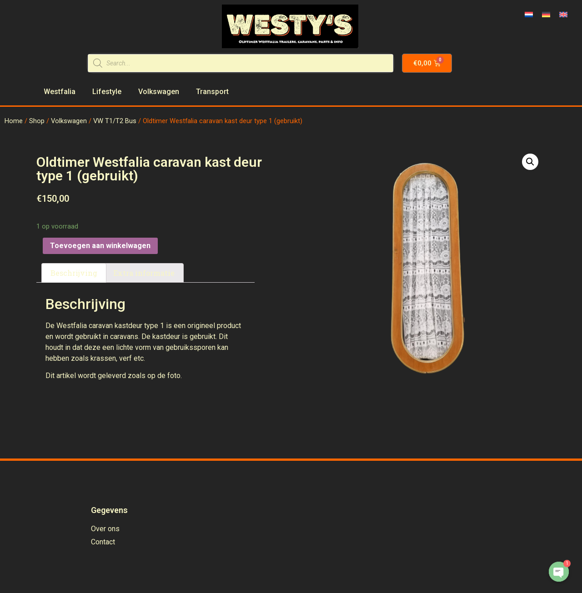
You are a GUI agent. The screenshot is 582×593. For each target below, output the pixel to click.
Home (14, 121)
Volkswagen (69, 121)
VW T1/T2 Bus (114, 121)
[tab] (73, 273)
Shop (37, 121)
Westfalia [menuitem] (59, 91)
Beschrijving (73, 273)
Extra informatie (144, 273)
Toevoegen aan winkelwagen (100, 245)
